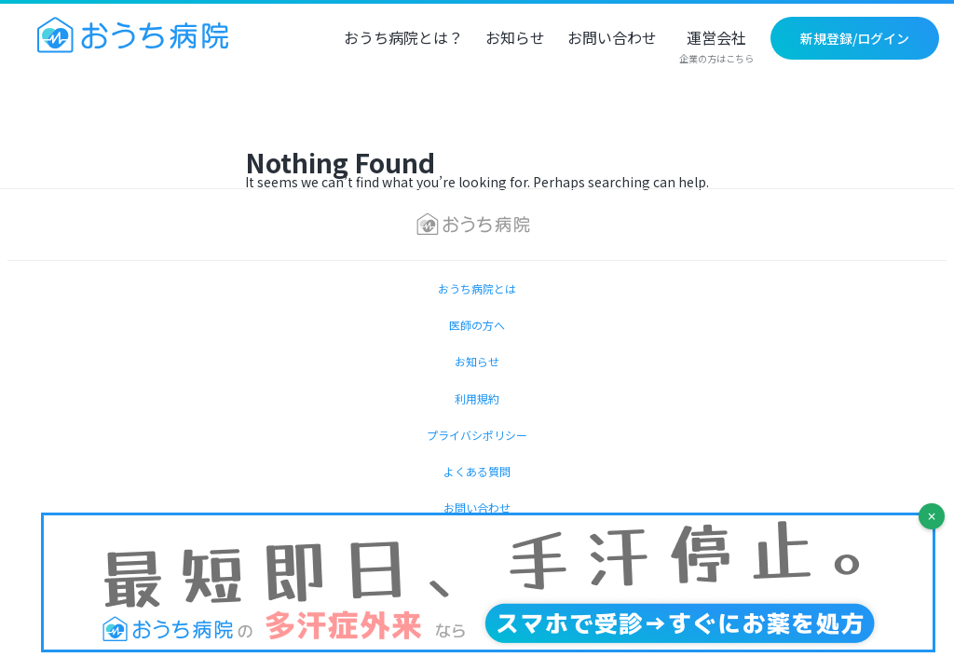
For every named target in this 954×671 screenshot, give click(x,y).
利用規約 (477, 398)
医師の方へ (477, 325)
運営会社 (716, 47)
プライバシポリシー (477, 435)
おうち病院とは (477, 288)
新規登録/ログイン (854, 38)
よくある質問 (477, 471)
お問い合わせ (612, 39)
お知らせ (515, 39)
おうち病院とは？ (403, 39)
